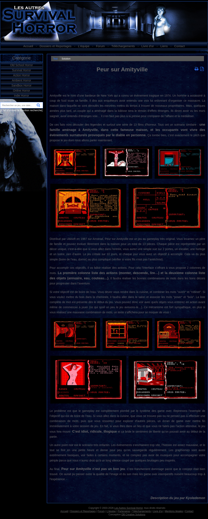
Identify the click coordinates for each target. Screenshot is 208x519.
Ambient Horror (21, 80)
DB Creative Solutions (133, 514)
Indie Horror (21, 95)
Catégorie (21, 57)
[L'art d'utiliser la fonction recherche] (21, 110)
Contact (179, 46)
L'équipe (83, 46)
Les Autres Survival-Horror (128, 508)
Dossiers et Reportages (56, 46)
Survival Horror (21, 70)
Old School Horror (21, 65)
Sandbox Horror (22, 85)
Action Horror (21, 75)
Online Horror (21, 90)
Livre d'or (148, 46)
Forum (100, 46)
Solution (66, 58)
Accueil (28, 46)
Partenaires (124, 511)
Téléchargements (123, 46)
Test (55, 58)
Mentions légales (174, 511)
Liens (164, 46)
